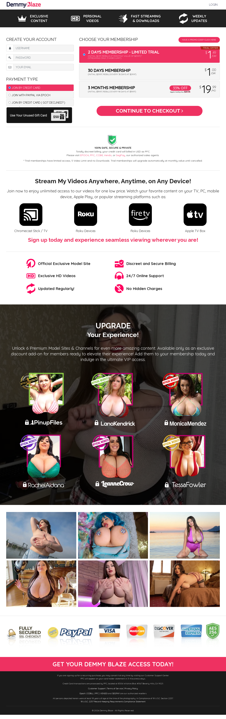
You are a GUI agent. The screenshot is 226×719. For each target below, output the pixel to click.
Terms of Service (115, 692)
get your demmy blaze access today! (113, 666)
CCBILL (90, 697)
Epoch (82, 697)
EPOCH (84, 155)
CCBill (99, 155)
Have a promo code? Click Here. (199, 39)
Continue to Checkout (149, 112)
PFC (92, 155)
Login (213, 4)
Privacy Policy (131, 692)
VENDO (103, 697)
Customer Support (96, 692)
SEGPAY (116, 697)
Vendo (108, 155)
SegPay (120, 155)
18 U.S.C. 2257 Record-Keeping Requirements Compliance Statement (113, 705)
